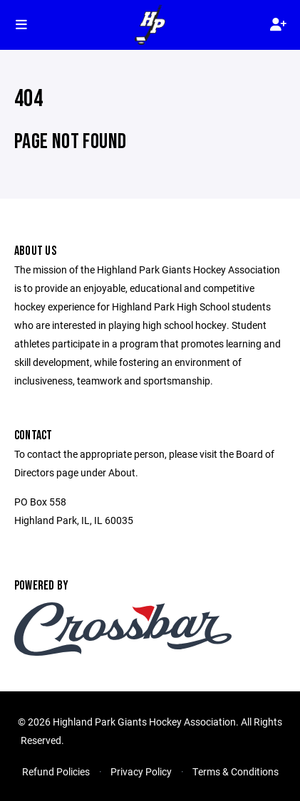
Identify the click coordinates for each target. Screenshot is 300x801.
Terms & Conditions (235, 771)
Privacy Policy (141, 771)
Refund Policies (56, 771)
